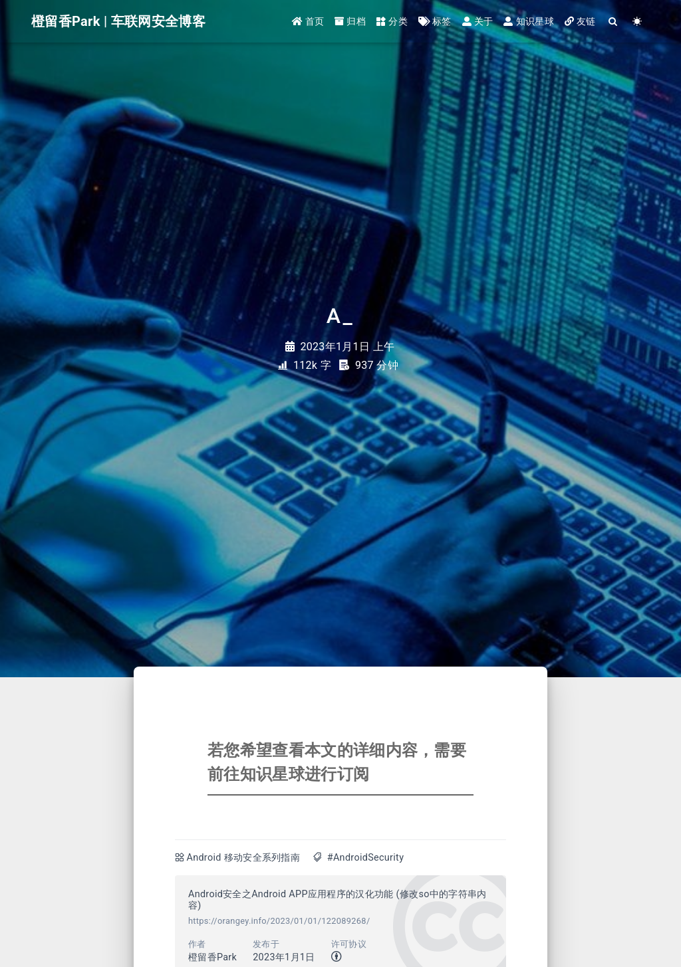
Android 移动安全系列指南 (243, 857)
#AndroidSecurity (365, 857)
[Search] (613, 21)
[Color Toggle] (637, 21)
